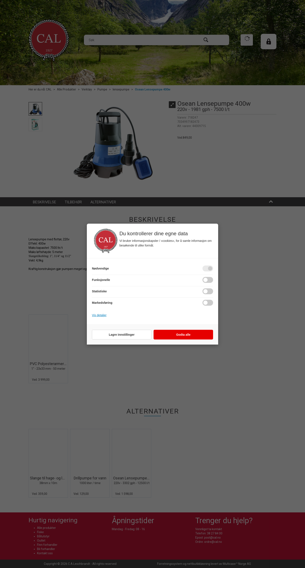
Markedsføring (102, 302)
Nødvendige (100, 268)
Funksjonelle (101, 280)
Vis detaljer (99, 315)
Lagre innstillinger (121, 334)
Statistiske (99, 291)
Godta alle (183, 334)
